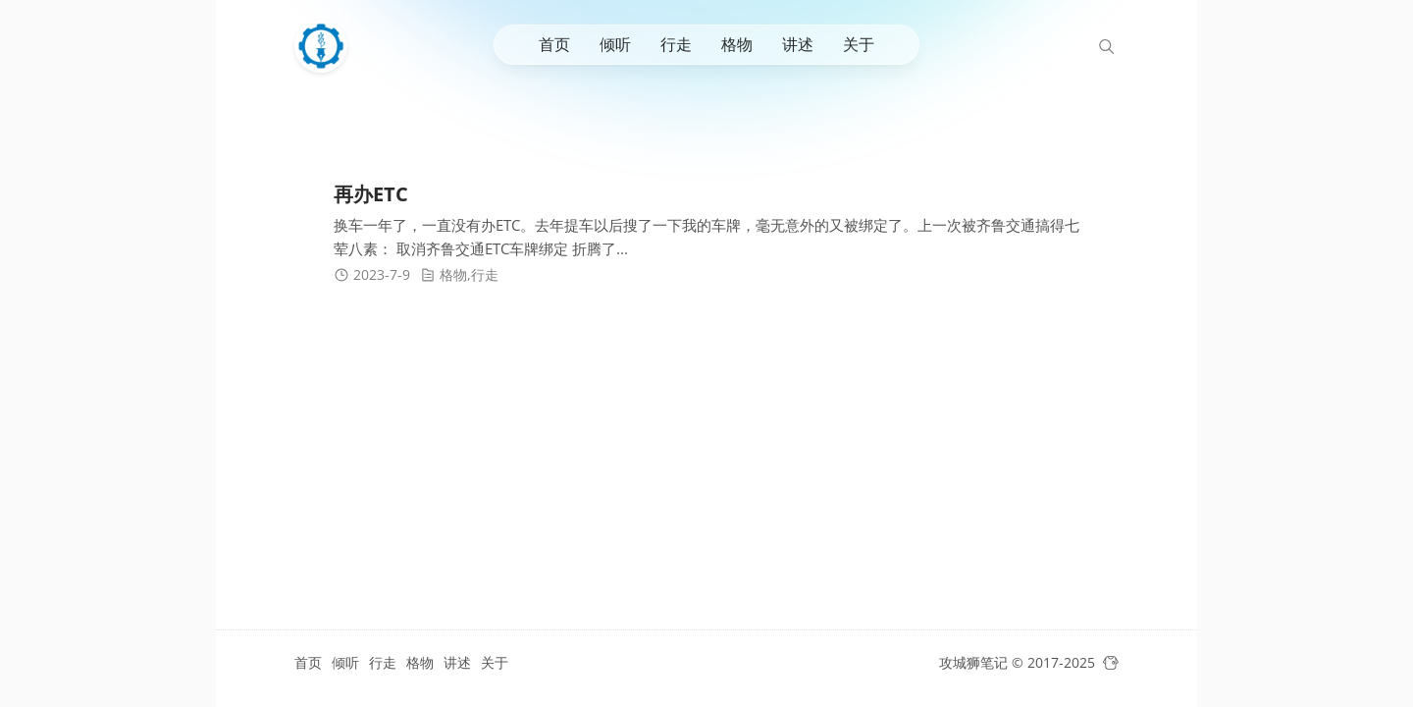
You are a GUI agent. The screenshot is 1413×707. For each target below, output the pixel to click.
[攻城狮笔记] (325, 46)
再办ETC (371, 194)
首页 (554, 44)
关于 (858, 44)
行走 (676, 44)
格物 (737, 44)
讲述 (797, 44)
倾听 (615, 44)
